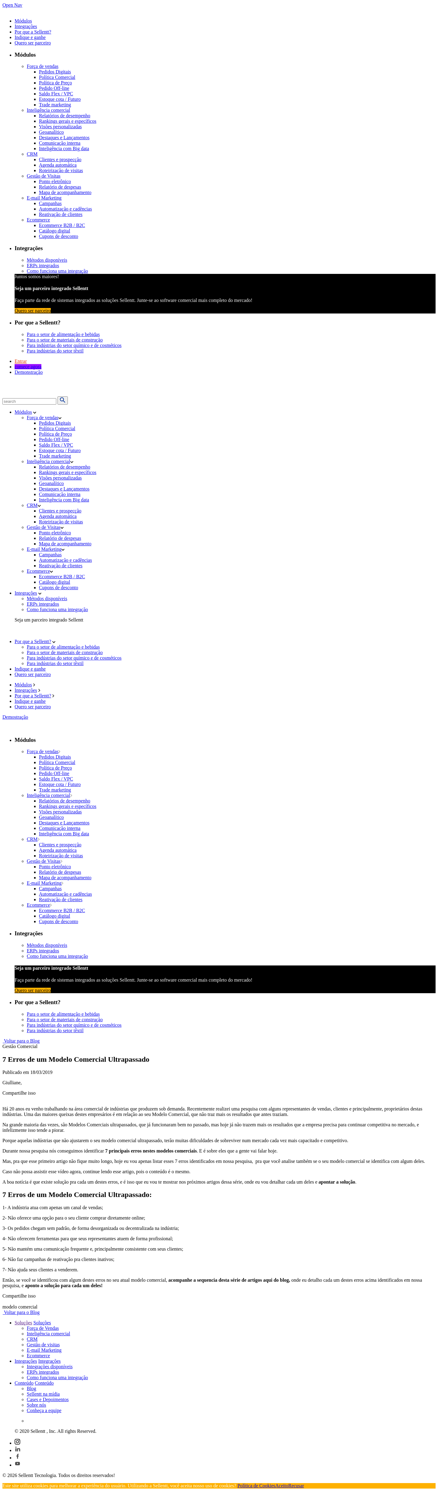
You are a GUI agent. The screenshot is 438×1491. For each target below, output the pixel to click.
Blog (31, 1388)
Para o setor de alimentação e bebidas (63, 334)
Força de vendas (42, 66)
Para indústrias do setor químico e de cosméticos (74, 345)
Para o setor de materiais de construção (65, 339)
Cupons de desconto (58, 236)
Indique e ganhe (30, 37)
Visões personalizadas (60, 126)
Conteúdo (24, 1383)
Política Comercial (57, 77)
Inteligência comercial (48, 110)
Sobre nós (36, 1405)
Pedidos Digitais (55, 71)
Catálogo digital (54, 230)
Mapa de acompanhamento (65, 192)
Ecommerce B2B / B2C (62, 225)
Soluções (23, 1322)
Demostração (15, 717)
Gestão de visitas (43, 1344)
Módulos (23, 20)
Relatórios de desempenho (64, 115)
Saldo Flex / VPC (56, 93)
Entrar (21, 361)
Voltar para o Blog (21, 1040)
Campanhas (50, 203)
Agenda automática (58, 165)
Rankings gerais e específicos (67, 121)
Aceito (281, 1485)
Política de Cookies (256, 1485)
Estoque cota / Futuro (60, 99)
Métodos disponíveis (47, 260)
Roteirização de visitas (61, 170)
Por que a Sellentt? (33, 31)
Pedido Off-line (54, 88)
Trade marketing (55, 104)
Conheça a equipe (44, 1410)
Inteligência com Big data (64, 148)
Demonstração (29, 372)
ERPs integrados (43, 265)
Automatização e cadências (65, 208)
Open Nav (12, 5)
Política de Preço (55, 82)
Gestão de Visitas (44, 176)
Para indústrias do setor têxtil (55, 350)
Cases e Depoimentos (48, 1399)
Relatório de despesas (60, 186)
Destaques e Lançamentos (64, 137)
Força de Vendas (43, 1328)
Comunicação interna (59, 143)
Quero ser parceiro (33, 42)
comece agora (28, 366)
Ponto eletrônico (55, 181)
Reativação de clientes (60, 214)
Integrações (26, 26)
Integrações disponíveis (50, 1366)
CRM (32, 154)
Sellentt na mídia (43, 1394)
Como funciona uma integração (57, 271)
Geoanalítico (51, 132)
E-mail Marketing (44, 197)
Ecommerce (38, 219)
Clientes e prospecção (60, 159)
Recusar (296, 1485)
